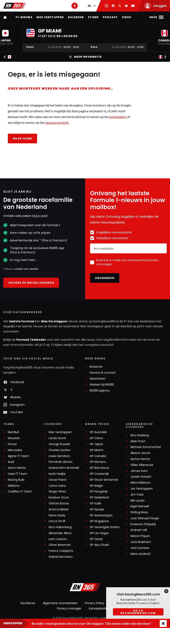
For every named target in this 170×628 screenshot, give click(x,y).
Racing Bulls (16, 480)
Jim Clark (137, 494)
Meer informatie (85, 57)
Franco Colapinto (61, 551)
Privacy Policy (94, 603)
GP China (96, 438)
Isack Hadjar (57, 474)
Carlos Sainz (57, 486)
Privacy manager (69, 608)
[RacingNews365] (85, 587)
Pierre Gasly (57, 515)
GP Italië (95, 503)
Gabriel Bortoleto (61, 557)
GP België (96, 486)
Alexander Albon (60, 533)
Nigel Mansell (139, 506)
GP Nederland (99, 497)
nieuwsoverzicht (56, 122)
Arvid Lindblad (58, 509)
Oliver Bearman (60, 545)
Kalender (76, 17)
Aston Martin (17, 468)
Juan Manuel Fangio (144, 518)
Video (126, 17)
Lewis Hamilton (59, 456)
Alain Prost (137, 441)
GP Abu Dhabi (99, 545)
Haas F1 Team (17, 474)
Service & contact (103, 372)
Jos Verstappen (141, 488)
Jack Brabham (140, 542)
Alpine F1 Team (18, 456)
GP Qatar (96, 539)
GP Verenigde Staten (105, 527)
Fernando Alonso (61, 462)
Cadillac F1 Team (20, 491)
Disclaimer (27, 603)
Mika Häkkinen (140, 482)
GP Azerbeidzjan (101, 515)
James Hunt (139, 471)
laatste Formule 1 (23, 321)
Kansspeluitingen (101, 608)
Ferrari (12, 444)
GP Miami (96, 450)
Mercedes (15, 450)
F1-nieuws (24, 17)
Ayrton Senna (140, 459)
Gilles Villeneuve (141, 465)
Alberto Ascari (140, 453)
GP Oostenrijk (99, 474)
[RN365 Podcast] (74, 5)
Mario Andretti (140, 554)
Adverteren (98, 378)
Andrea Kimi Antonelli (64, 468)
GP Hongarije (99, 491)
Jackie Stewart (140, 476)
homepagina (117, 117)
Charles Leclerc (60, 450)
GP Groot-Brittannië (104, 480)
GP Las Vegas (99, 533)
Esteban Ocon (59, 497)
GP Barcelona (99, 468)
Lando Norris (57, 438)
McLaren (14, 438)
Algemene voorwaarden (60, 603)
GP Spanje (97, 509)
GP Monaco (98, 462)
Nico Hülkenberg (60, 527)
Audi (11, 462)
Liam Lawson (58, 539)
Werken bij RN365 (102, 384)
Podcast (110, 17)
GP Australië (98, 432)
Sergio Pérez (57, 491)
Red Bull (13, 432)
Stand (93, 17)
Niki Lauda (137, 500)
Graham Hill (138, 530)
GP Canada (98, 456)
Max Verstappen (50, 17)
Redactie (96, 366)
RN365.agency (100, 390)
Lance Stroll (57, 521)
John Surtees (139, 548)
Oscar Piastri (58, 480)
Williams (14, 486)
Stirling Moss (139, 512)
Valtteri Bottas (59, 503)
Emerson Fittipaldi (143, 524)
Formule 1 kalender (31, 340)
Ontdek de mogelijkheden (31, 283)
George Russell (59, 444)
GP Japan (96, 444)
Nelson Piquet (140, 536)
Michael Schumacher (145, 447)
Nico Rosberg (139, 435)
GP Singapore (99, 521)
